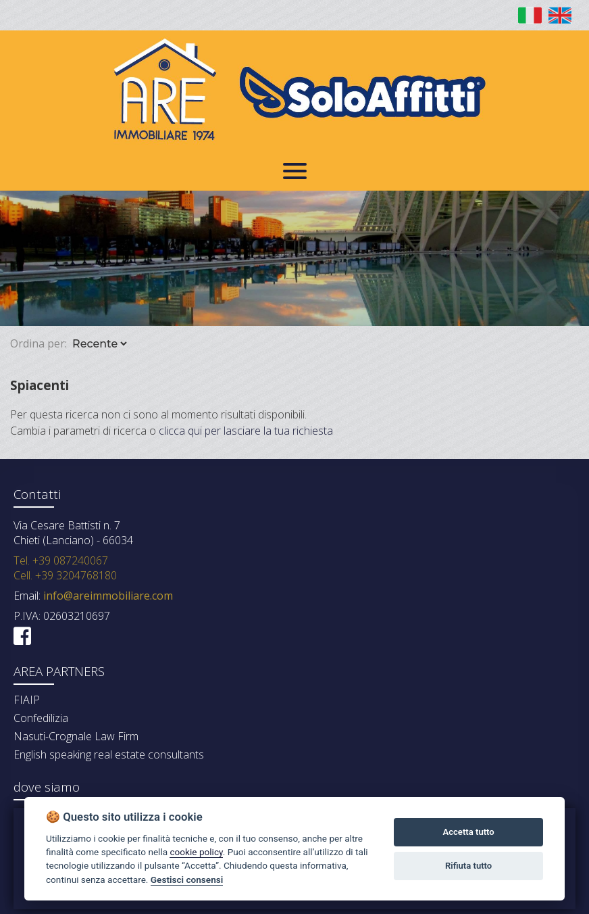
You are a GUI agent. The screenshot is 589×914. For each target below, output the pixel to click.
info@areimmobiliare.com (107, 595)
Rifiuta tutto (468, 866)
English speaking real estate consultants (109, 754)
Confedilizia (41, 718)
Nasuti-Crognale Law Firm (76, 736)
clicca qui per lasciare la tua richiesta (246, 430)
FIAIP (27, 699)
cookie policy (196, 851)
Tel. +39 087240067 (61, 560)
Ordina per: (38, 343)
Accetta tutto (468, 832)
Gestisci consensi (187, 879)
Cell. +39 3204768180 (65, 575)
